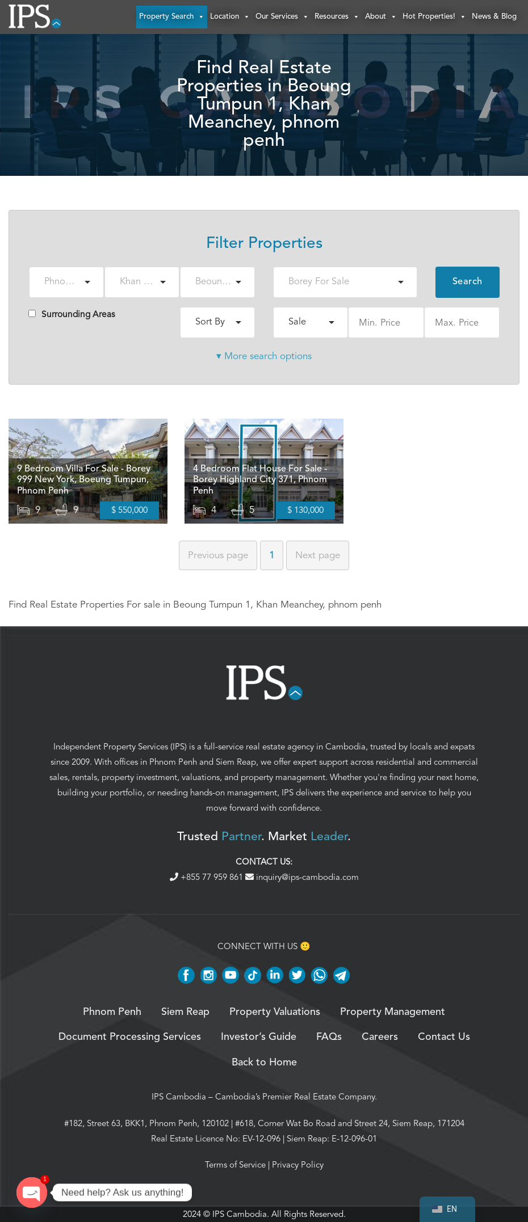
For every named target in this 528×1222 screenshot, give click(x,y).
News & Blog (494, 16)
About (381, 17)
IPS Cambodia (179, 1097)
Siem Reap (236, 762)
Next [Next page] (317, 555)
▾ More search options (264, 356)
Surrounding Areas (71, 314)
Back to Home (264, 1062)
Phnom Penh (173, 762)
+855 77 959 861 (207, 877)
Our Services (282, 17)
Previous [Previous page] (218, 555)
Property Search (171, 17)
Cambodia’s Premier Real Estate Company (295, 1097)
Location (230, 17)
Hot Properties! (434, 17)
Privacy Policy (298, 1165)
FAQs (329, 1037)
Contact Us (444, 1037)
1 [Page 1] (271, 555)
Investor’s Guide (258, 1037)
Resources (337, 17)
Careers (380, 1037)
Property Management (392, 1012)
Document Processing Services (129, 1037)
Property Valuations (274, 1012)
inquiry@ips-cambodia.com (302, 877)
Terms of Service (235, 1165)
